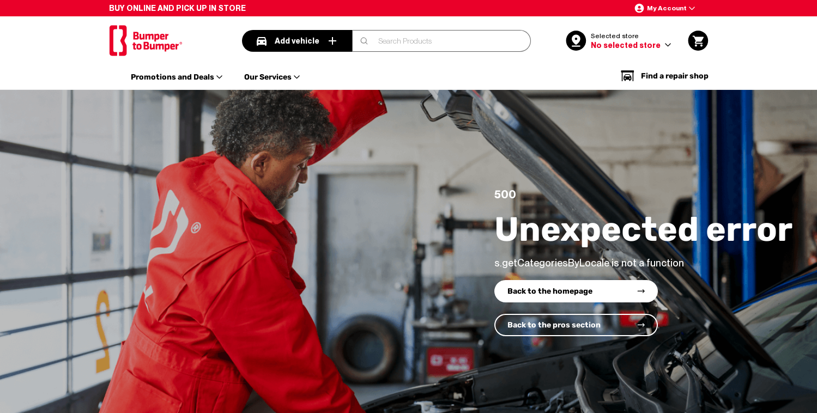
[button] (664, 8)
